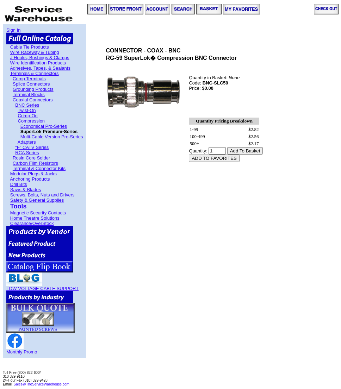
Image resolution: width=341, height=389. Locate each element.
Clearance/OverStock (32, 223)
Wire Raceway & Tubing (34, 52)
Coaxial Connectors (32, 99)
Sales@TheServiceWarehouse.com (41, 384)
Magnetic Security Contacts (38, 212)
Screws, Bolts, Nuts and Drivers (42, 194)
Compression (31, 121)
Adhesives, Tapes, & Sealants (40, 68)
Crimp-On (28, 115)
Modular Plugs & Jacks (33, 173)
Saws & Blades (25, 189)
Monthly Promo (21, 352)
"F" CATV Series (32, 147)
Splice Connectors (31, 84)
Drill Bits (18, 184)
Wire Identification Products (38, 62)
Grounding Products (33, 89)
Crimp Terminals (29, 78)
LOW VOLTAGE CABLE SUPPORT (42, 288)
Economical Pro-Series (43, 126)
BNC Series (27, 105)
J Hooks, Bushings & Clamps (39, 57)
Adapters (27, 142)
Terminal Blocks (29, 94)
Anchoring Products (30, 179)
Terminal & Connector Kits (39, 168)
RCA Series (27, 152)
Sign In (13, 30)
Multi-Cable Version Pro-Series (51, 136)
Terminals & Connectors (34, 73)
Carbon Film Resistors (35, 163)
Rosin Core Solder (31, 158)
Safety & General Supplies (37, 200)
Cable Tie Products (29, 47)
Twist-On (27, 110)
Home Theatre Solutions (35, 218)
